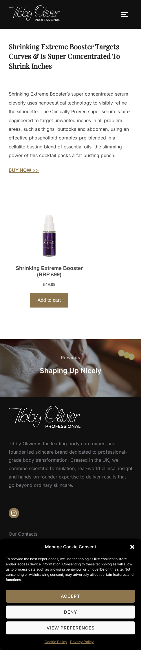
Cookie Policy (56, 642)
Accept (70, 596)
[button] (132, 547)
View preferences (71, 628)
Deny (70, 612)
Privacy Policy (82, 642)
